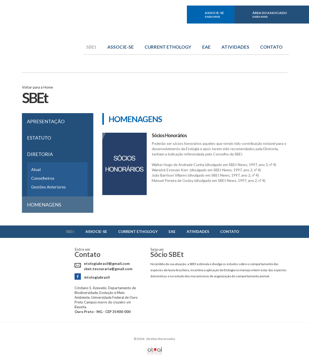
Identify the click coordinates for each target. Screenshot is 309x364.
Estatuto (39, 138)
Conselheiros (42, 178)
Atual (36, 169)
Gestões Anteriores (48, 187)
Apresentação (45, 121)
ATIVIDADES (235, 47)
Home (48, 87)
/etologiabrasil (97, 277)
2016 (140, 339)
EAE (206, 47)
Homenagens (44, 205)
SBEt (91, 47)
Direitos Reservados (160, 339)
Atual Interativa (154, 351)
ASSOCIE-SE (214, 14)
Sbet (53, 36)
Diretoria (40, 154)
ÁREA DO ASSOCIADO (269, 14)
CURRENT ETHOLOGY (168, 47)
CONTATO (271, 47)
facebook (159, 14)
